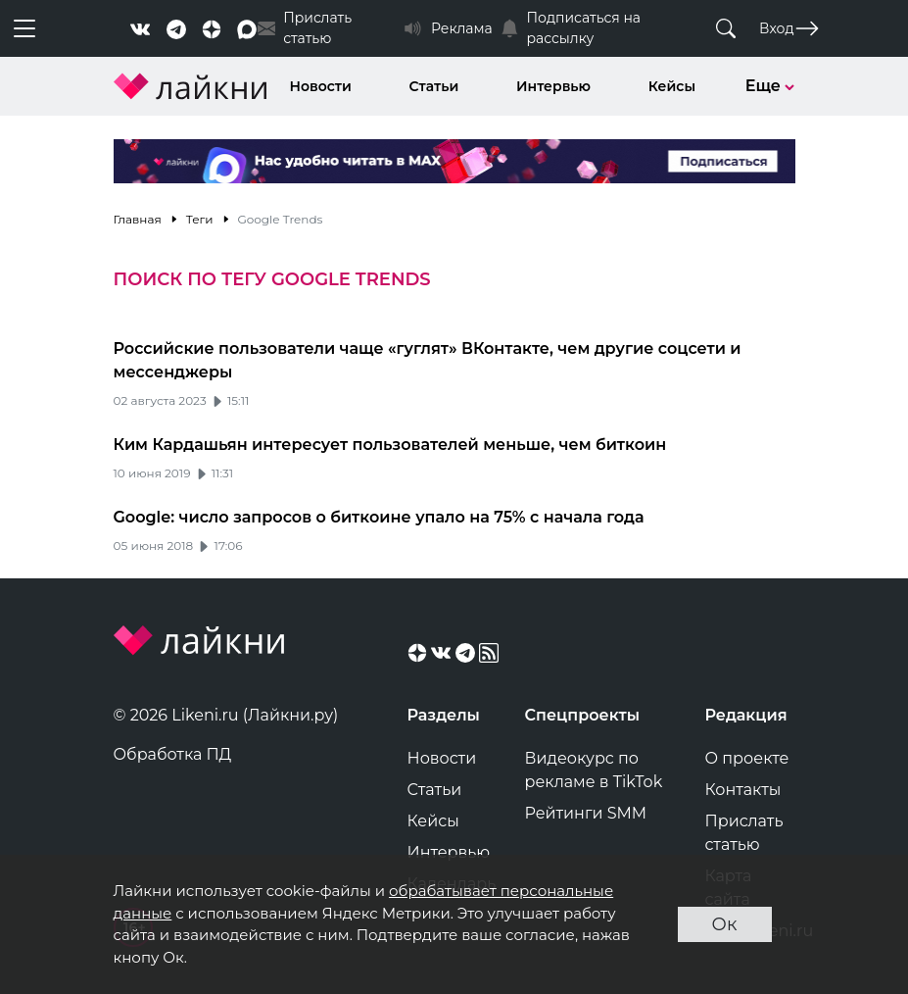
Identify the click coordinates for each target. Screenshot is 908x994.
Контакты (743, 789)
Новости (321, 86)
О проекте (747, 758)
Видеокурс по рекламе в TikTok (594, 770)
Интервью (553, 86)
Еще (770, 85)
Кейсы (671, 86)
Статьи (434, 86)
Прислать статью (744, 833)
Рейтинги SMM (586, 813)
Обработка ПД (173, 754)
